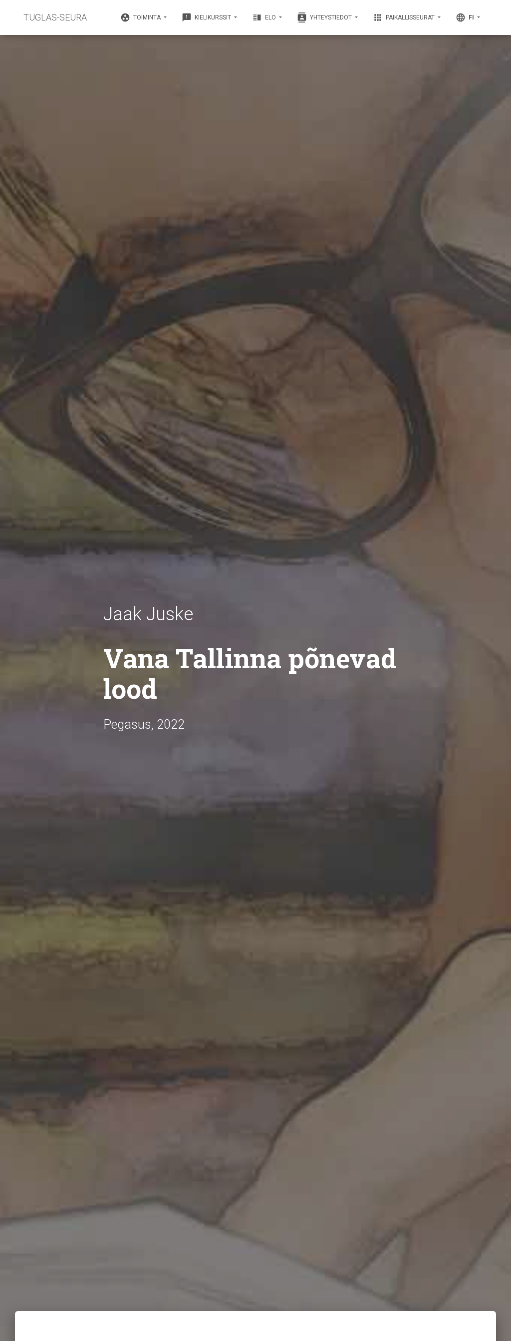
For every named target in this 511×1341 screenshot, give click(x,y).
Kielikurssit (207, 17)
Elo (264, 17)
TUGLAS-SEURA (55, 17)
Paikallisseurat (404, 17)
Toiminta (141, 17)
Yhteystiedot (325, 17)
